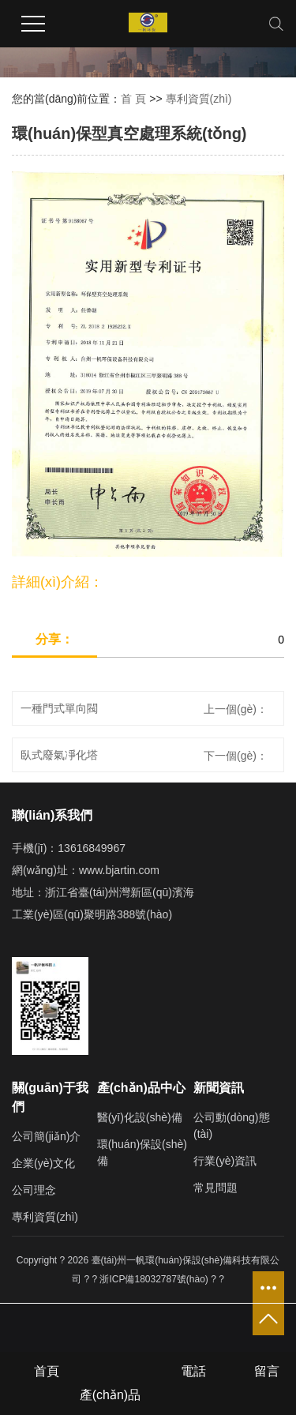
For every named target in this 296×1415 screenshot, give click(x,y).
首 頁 (133, 98)
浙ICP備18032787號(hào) (153, 1279)
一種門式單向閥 (59, 708)
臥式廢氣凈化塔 (59, 755)
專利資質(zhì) (199, 98)
